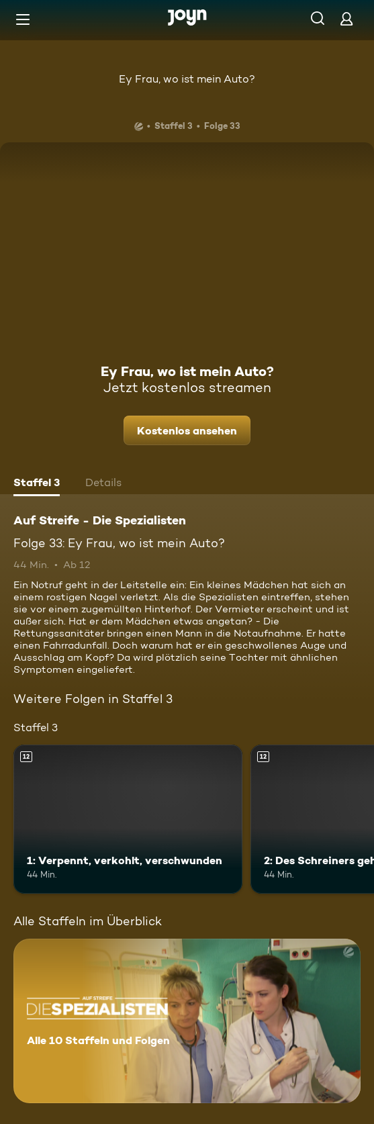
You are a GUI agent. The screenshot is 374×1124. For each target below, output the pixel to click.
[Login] (346, 18)
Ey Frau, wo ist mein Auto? (187, 79)
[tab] (36, 484)
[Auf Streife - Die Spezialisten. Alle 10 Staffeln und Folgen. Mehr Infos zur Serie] (187, 1021)
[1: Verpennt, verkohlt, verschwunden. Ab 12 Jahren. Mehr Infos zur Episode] (127, 819)
